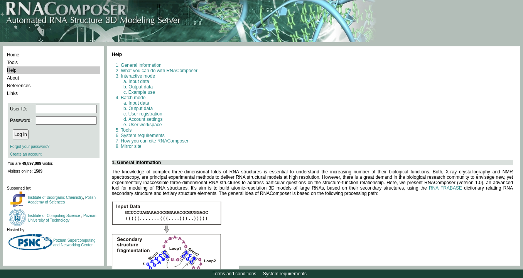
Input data (138, 81)
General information (141, 65)
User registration (145, 114)
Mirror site (131, 146)
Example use (141, 92)
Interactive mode (138, 76)
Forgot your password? (29, 146)
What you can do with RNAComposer (159, 70)
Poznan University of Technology (62, 218)
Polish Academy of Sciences (62, 199)
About (13, 78)
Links (12, 93)
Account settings (145, 119)
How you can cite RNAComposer (154, 141)
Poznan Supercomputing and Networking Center (74, 242)
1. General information (136, 162)
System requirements (142, 135)
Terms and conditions (234, 273)
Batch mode (133, 97)
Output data (140, 87)
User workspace (145, 124)
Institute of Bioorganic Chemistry (55, 197)
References (18, 85)
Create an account (26, 154)
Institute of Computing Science (54, 216)
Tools (12, 62)
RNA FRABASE (445, 188)
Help (12, 70)
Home (13, 55)
